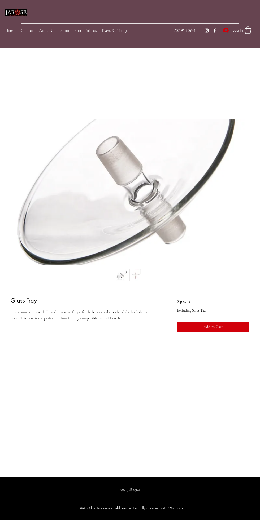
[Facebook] (214, 30)
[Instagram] (206, 30)
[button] (248, 30)
